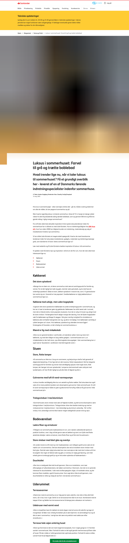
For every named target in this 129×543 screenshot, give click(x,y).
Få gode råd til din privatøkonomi (64, 541)
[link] (19, 3)
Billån (19, 8)
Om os (85, 8)
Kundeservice (75, 8)
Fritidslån (38, 8)
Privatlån (47, 8)
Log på (109, 3)
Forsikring (65, 8)
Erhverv (92, 8)
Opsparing (55, 8)
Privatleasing (28, 8)
